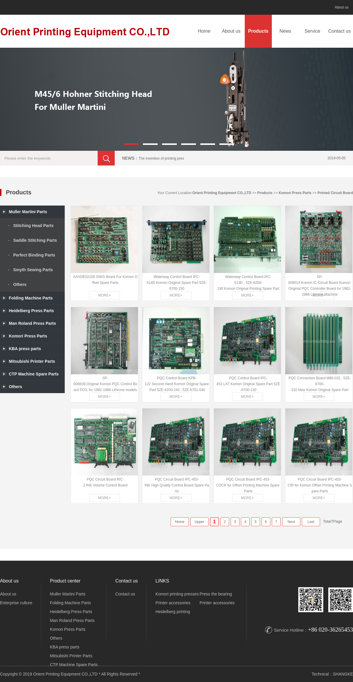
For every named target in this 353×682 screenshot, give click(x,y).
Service (312, 31)
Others (19, 284)
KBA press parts (64, 647)
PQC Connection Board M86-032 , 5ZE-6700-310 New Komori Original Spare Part (320, 384)
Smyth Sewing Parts (33, 269)
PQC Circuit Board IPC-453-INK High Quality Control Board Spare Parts (176, 485)
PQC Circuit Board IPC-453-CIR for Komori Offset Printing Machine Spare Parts (320, 485)
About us (342, 7)
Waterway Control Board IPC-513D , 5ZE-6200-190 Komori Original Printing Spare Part (248, 283)
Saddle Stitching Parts (35, 240)
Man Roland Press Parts (72, 620)
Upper (199, 522)
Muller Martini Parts (68, 594)
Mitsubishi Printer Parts (71, 655)
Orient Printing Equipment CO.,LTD (221, 193)
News (285, 31)
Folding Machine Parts (31, 298)
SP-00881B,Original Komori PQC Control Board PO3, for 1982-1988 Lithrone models (105, 384)
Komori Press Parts (295, 193)
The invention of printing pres (161, 158)
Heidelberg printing (173, 611)
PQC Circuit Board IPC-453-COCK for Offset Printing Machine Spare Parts (248, 485)
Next (291, 522)
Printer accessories (173, 602)
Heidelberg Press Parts (71, 611)
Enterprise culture (16, 602)
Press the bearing (216, 594)
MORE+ (104, 295)
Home (204, 31)
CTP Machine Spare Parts (74, 664)
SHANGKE (343, 674)
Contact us (339, 31)
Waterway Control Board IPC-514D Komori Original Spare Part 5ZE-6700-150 (177, 283)
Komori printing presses (177, 594)
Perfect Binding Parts (34, 255)
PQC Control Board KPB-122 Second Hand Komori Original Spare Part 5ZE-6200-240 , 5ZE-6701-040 (177, 384)
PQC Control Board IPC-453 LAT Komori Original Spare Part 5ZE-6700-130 (248, 384)
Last (311, 522)
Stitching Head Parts (33, 225)
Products (258, 31)
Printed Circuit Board (335, 193)
